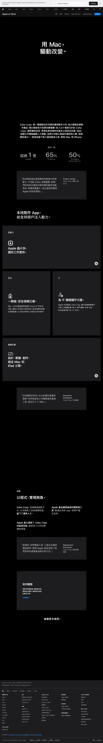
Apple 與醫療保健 (66, 715)
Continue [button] (93, 3)
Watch (4, 707)
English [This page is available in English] (99, 740)
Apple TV (24, 709)
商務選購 (63, 699)
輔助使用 (83, 697)
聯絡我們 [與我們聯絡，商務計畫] (97, 14)
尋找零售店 (44, 697)
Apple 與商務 (64, 697)
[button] (70, 3)
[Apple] (2, 9)
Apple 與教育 (64, 706)
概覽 (56, 14)
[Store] (9, 9)
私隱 (82, 702)
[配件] (79, 9)
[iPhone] (31, 9)
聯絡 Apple (84, 724)
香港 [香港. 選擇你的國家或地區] (94, 740)
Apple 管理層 (84, 714)
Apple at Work (9, 14)
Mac (3, 699)
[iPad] (24, 9)
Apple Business (87, 14)
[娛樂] (73, 9)
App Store (25, 721)
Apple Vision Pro (76, 14)
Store (3, 697)
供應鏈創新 (84, 705)
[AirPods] (56, 9)
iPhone (4, 705)
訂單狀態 (44, 717)
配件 (3, 720)
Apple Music (25, 711)
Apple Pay (5, 729)
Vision (4, 710)
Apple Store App (46, 710)
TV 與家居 (5, 715)
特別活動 (83, 721)
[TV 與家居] (64, 9)
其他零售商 (26, 734)
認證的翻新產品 (45, 712)
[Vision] (47, 9)
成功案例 (66, 14)
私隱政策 (32, 740)
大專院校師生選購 (65, 709)
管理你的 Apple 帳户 (27, 697)
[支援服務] (87, 9)
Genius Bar (45, 699)
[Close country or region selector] (100, 3)
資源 (61, 14)
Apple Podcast (26, 716)
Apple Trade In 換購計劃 (48, 715)
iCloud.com (25, 702)
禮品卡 (4, 723)
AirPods (4, 712)
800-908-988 (37, 734)
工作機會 (83, 716)
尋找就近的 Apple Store (15, 734)
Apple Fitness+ (26, 714)
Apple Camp (45, 707)
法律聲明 (51, 740)
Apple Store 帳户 (26, 699)
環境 (82, 699)
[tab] (49, 670)
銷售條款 (44, 740)
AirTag (4, 717)
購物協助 (44, 720)
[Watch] (39, 9)
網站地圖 (57, 740)
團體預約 (44, 705)
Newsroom (84, 711)
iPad (3, 702)
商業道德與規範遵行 (86, 719)
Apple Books (25, 719)
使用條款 (38, 740)
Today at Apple (46, 702)
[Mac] (17, 9)
